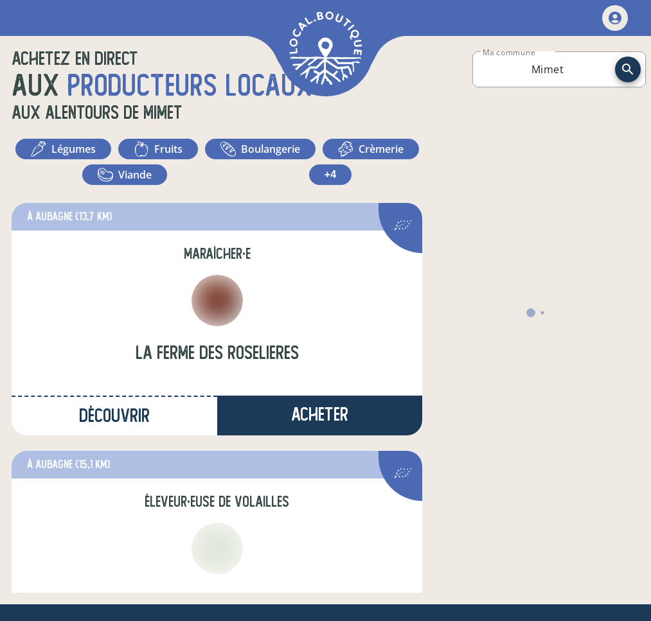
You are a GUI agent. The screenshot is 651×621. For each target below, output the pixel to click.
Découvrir (114, 416)
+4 (330, 174)
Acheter (319, 414)
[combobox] (547, 69)
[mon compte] (615, 18)
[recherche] (628, 69)
